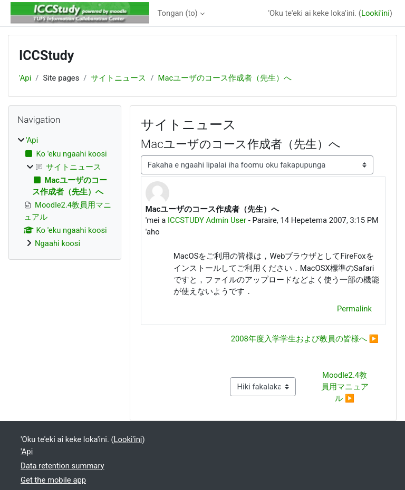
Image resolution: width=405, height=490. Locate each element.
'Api (25, 78)
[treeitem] (64, 191)
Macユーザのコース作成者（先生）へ (225, 78)
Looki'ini (375, 13)
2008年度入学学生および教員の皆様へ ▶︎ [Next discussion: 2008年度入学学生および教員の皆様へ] (305, 339)
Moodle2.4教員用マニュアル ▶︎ (345, 386)
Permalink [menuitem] (354, 308)
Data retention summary (62, 466)
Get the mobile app (53, 480)
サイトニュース (118, 78)
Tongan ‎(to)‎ (178, 13)
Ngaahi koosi (57, 243)
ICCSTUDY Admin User (207, 220)
